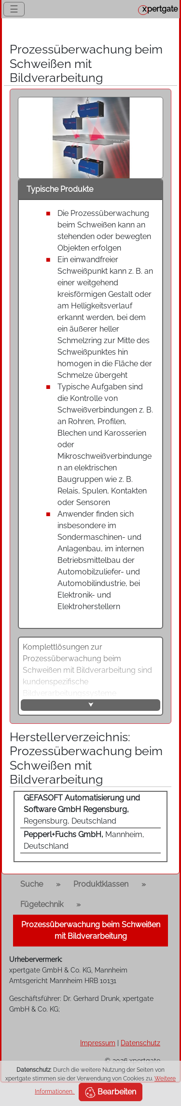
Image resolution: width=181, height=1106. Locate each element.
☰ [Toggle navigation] (14, 9)
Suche (31, 884)
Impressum (97, 1043)
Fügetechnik (41, 904)
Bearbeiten (110, 1092)
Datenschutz (140, 1043)
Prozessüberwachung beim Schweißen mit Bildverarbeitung (90, 930)
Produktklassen (100, 884)
